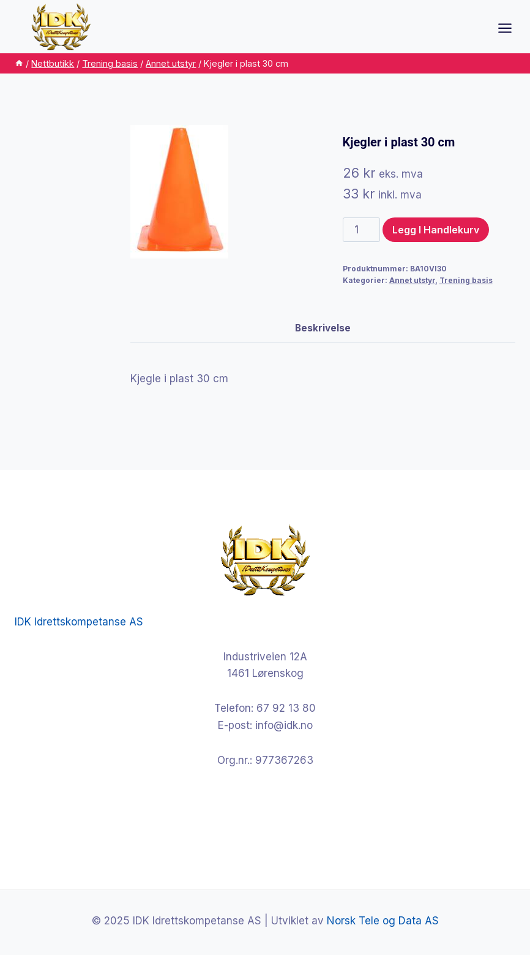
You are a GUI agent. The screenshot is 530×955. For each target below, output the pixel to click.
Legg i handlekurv (435, 230)
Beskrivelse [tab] (323, 328)
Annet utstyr (412, 280)
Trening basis (466, 280)
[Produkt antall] (362, 229)
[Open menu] (511, 28)
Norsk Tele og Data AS (383, 921)
